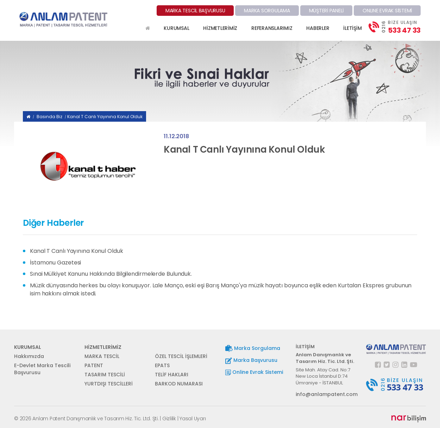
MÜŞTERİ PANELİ (326, 10)
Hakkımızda (29, 356)
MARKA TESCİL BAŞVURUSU (195, 10)
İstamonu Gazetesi (55, 262)
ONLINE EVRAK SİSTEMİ (387, 10)
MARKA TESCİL (101, 356)
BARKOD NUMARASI (179, 383)
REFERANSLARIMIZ (271, 28)
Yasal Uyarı (193, 418)
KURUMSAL (176, 28)
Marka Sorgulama (252, 348)
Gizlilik (169, 418)
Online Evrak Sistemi (254, 372)
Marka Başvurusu (251, 360)
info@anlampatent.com (326, 394)
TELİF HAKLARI (171, 374)
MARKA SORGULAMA (267, 10)
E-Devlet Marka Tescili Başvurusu (42, 369)
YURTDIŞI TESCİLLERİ (108, 383)
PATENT (93, 365)
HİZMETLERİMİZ (220, 28)
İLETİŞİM (352, 28)
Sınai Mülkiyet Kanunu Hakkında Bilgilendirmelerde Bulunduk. (111, 274)
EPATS (162, 365)
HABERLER (317, 28)
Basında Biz (49, 117)
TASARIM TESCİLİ (104, 374)
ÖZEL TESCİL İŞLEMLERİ (181, 356)
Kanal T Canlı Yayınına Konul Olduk (105, 117)
